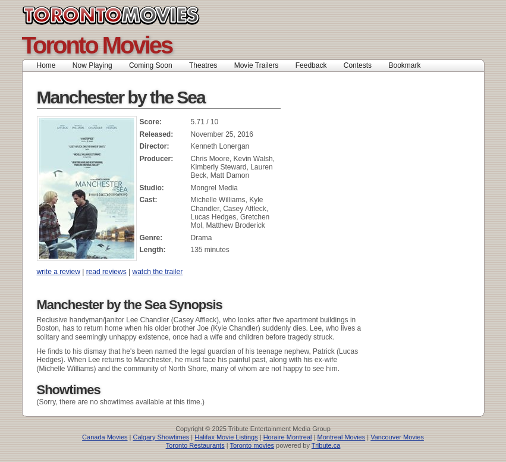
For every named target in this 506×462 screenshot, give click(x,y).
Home (46, 65)
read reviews (106, 272)
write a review (58, 272)
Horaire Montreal (287, 437)
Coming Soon (150, 65)
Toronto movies (252, 445)
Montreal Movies (342, 437)
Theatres (203, 65)
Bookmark (408, 65)
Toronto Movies (137, 15)
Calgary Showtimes (161, 437)
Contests (358, 65)
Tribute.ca (326, 445)
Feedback (311, 65)
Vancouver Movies (397, 437)
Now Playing (92, 65)
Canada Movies (104, 437)
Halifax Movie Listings (225, 437)
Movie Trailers (256, 65)
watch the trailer (157, 272)
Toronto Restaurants (195, 445)
